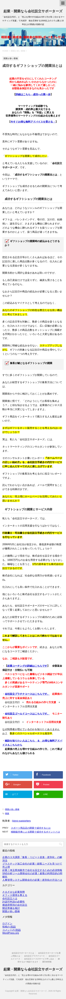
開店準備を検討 (11, 908)
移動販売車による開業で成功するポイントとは (35, 831)
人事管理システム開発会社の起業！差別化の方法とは (32, 880)
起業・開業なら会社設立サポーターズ (33, 11)
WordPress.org (10, 933)
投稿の (9, 926)
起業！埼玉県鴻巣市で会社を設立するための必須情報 (32, 870)
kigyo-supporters (21, 820)
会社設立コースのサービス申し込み (39, 959)
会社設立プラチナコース (34, 956)
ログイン (7, 923)
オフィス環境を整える (14, 895)
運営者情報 (47, 962)
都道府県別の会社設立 (14, 905)
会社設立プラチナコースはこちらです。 (27, 694)
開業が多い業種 (12, 809)
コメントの (11, 930)
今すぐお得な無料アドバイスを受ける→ (33, 121)
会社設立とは (9, 898)
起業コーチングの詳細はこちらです (27, 666)
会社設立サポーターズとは (23, 953)
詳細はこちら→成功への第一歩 (33, 94)
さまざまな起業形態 (13, 892)
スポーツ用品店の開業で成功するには (31, 828)
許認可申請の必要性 (13, 901)
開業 (7, 813)
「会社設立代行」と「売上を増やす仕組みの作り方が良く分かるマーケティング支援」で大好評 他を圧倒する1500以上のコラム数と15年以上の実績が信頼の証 (33, 979)
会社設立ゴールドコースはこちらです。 (27, 713)
